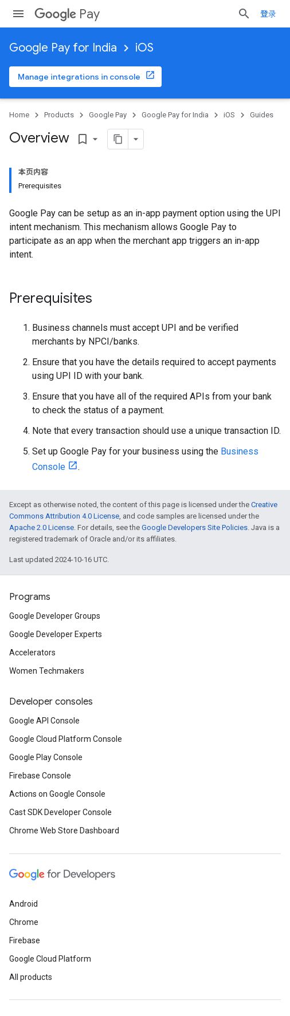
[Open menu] (18, 13)
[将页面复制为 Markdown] (103, 139)
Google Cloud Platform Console (65, 739)
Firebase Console (40, 775)
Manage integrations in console (79, 77)
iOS (144, 48)
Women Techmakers (46, 670)
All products (30, 977)
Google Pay (108, 114)
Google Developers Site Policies (195, 527)
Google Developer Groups (54, 615)
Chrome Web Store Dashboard (64, 830)
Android (23, 903)
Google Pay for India (63, 48)
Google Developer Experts (55, 634)
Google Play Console (46, 757)
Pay (67, 14)
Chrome (23, 922)
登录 (268, 13)
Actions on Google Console (57, 793)
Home (19, 114)
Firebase (24, 940)
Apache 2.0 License (41, 527)
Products (59, 114)
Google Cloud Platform (50, 958)
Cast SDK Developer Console (60, 812)
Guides (261, 114)
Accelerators (32, 652)
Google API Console (44, 720)
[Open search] (244, 14)
